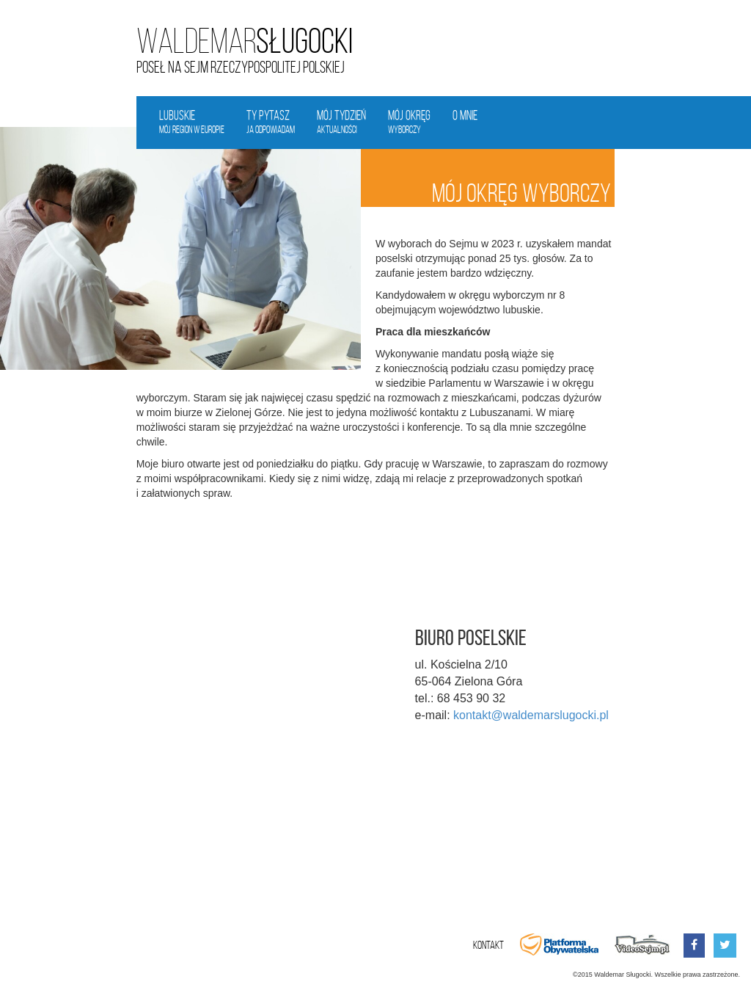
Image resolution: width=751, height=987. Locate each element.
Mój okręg (409, 122)
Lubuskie (191, 122)
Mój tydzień (341, 122)
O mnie (465, 115)
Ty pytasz (270, 122)
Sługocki (244, 41)
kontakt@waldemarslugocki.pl (531, 715)
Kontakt (488, 945)
